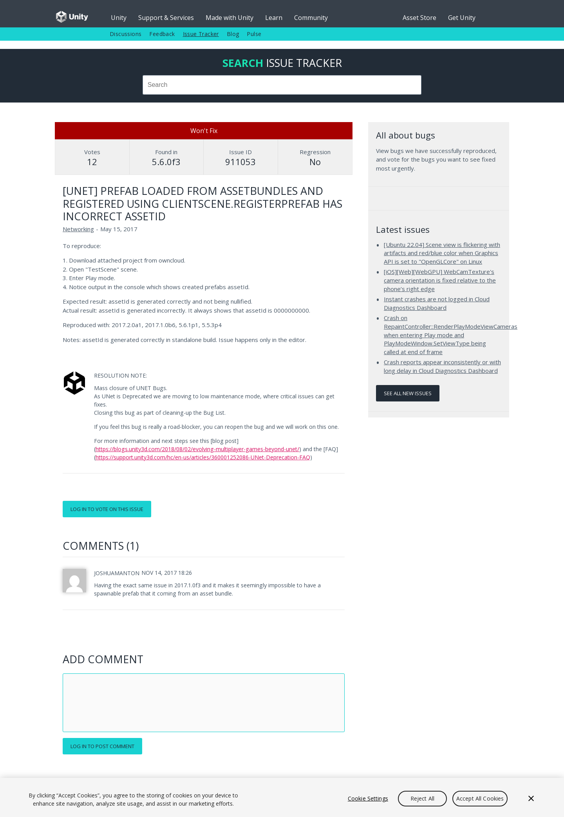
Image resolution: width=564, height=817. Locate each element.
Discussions (125, 34)
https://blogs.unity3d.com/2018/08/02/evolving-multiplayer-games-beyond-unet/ (197, 449)
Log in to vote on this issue (106, 509)
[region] (282, 797)
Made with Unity (229, 17)
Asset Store (419, 17)
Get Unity (461, 17)
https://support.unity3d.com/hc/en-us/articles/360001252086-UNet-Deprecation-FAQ (203, 457)
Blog (233, 34)
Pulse (254, 34)
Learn (273, 17)
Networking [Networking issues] (78, 229)
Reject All (422, 798)
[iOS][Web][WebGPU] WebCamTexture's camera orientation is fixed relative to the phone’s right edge (440, 280)
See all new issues (408, 393)
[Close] (531, 798)
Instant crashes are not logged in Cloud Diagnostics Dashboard (437, 303)
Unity (119, 17)
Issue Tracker (201, 34)
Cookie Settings (368, 798)
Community (311, 17)
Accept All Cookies (480, 798)
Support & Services (166, 17)
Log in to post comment (102, 746)
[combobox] (282, 85)
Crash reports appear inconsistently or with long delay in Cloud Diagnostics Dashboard (442, 366)
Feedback (162, 34)
